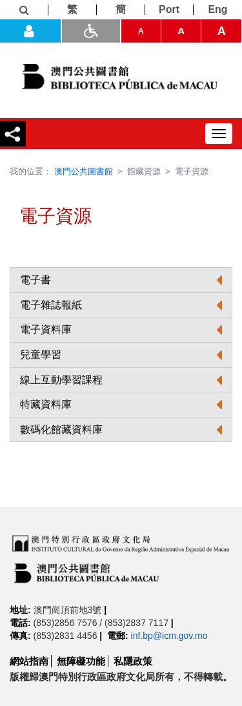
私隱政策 (133, 661)
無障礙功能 (81, 661)
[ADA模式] (91, 31)
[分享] (13, 133)
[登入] (30, 31)
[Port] (169, 10)
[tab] (121, 280)
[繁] (72, 10)
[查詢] (24, 10)
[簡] (121, 10)
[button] (121, 280)
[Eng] (218, 10)
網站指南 (29, 661)
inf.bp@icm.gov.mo (169, 635)
